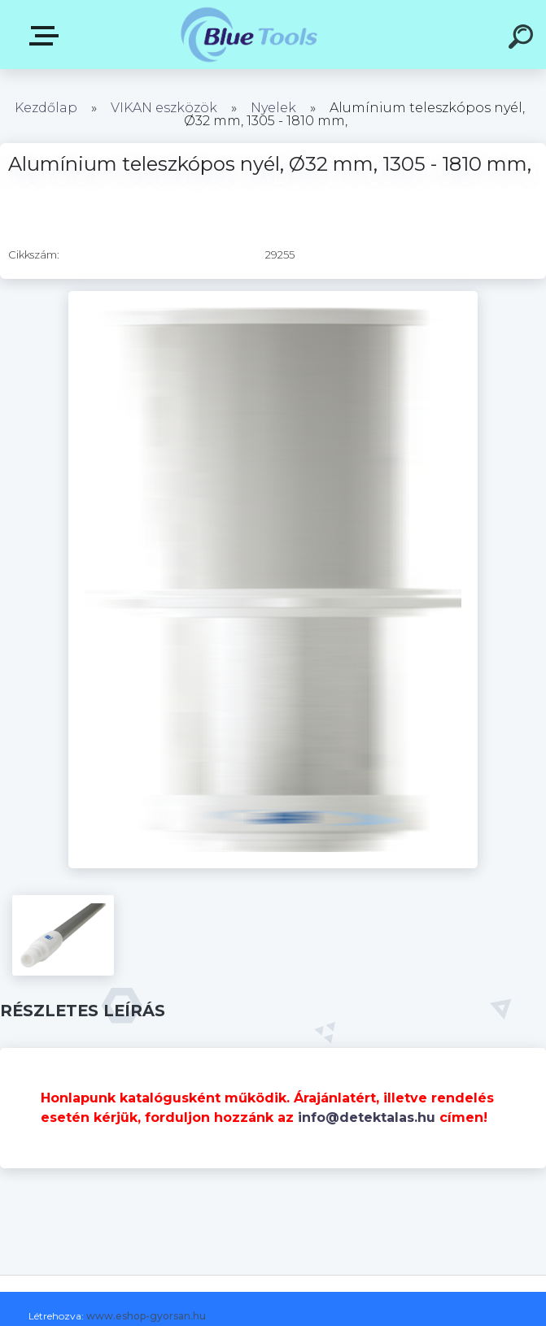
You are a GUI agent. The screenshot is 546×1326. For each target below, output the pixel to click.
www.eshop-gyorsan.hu (146, 1316)
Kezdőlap (46, 107)
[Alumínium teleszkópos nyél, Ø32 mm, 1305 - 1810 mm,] (273, 296)
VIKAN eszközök (164, 107)
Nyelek (273, 107)
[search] (523, 39)
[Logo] (248, 34)
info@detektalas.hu (366, 1117)
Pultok (47, 36)
